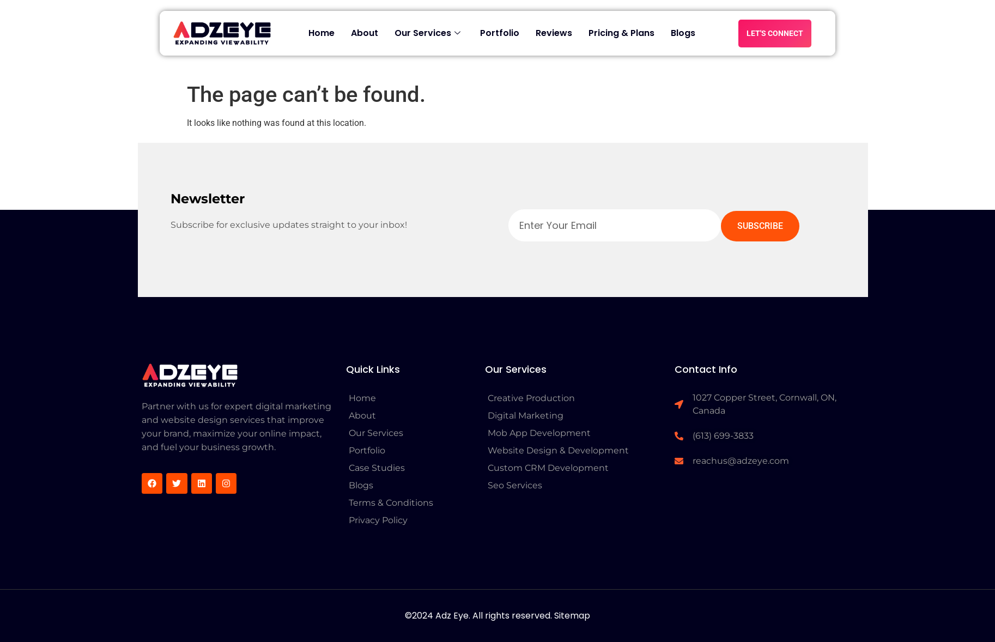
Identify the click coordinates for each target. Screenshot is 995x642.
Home (321, 33)
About (364, 33)
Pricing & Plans (621, 33)
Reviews (554, 33)
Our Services (427, 33)
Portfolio (499, 33)
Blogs (683, 33)
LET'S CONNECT (775, 33)
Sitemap (572, 615)
